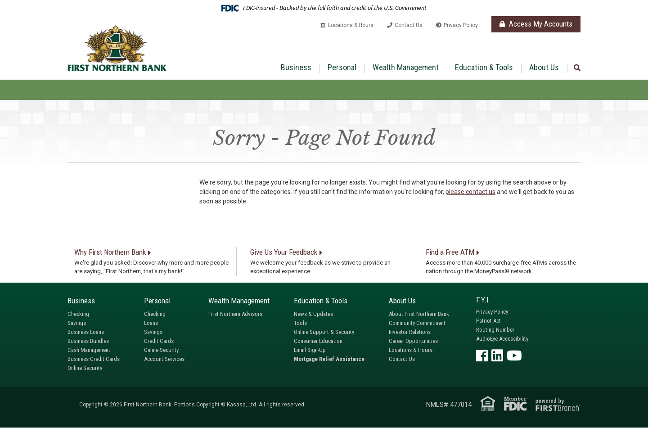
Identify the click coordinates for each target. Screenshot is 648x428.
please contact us (470, 191)
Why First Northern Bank (110, 252)
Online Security (85, 368)
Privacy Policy (461, 25)
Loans (151, 323)
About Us (544, 67)
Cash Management (89, 350)
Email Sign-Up (310, 350)
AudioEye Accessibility (502, 338)
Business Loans (86, 332)
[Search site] (577, 68)
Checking (78, 314)
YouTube (514, 355)
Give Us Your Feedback (283, 252)
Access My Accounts (536, 23)
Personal (342, 67)
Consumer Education (318, 341)
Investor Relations (410, 332)
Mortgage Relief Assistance (329, 359)
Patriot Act (488, 320)
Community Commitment (417, 323)
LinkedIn (497, 355)
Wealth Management (406, 67)
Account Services (164, 359)
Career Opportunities (413, 341)
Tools (300, 323)
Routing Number (495, 329)
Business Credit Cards (94, 359)
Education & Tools (484, 67)
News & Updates (313, 314)
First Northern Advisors (235, 314)
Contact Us (409, 25)
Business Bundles (88, 341)
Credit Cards (159, 341)
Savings (77, 323)
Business (296, 67)
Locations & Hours (351, 25)
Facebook (482, 355)
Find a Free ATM (450, 252)
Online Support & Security (324, 332)
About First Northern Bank (419, 314)
